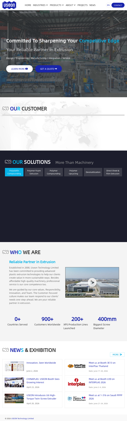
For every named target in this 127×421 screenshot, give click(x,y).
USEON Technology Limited (22, 418)
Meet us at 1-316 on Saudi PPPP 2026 (105, 396)
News (92, 5)
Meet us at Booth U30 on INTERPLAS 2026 (102, 380)
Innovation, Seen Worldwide (41, 362)
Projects (83, 5)
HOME (28, 5)
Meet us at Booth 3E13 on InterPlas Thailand (102, 364)
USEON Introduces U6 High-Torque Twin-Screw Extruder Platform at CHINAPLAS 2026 (42, 398)
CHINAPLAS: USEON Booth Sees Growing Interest (43, 380)
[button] (92, 282)
